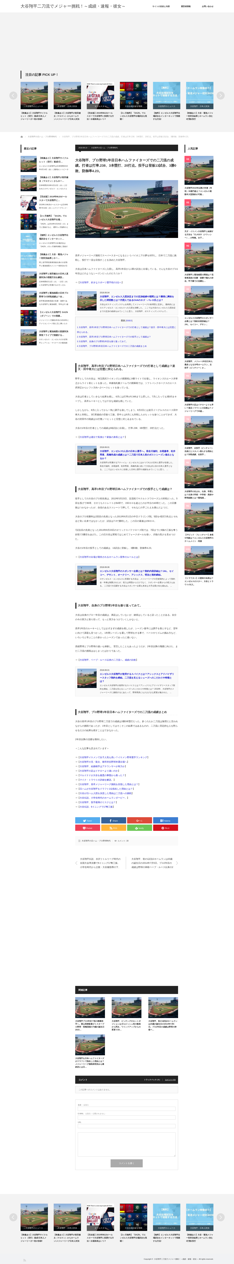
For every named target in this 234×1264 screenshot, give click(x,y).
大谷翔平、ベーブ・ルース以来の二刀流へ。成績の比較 (108, 660)
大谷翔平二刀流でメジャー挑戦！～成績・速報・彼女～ (73, 6)
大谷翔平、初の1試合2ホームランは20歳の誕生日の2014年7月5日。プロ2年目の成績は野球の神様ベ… (162, 1025)
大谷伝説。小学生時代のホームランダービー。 (103, 797)
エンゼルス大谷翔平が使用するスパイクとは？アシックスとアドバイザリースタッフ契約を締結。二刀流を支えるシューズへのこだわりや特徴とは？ (137, 677)
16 (127, 841)
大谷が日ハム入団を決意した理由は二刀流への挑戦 (105, 793)
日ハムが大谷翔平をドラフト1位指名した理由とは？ (106, 788)
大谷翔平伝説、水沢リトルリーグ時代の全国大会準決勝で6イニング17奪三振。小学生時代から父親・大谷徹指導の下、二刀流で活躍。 (100, 863)
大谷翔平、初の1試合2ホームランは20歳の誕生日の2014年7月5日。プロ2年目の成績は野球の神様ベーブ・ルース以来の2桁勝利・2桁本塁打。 (152, 863)
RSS (24, 1260)
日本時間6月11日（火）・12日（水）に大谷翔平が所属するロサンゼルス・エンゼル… (54, 285)
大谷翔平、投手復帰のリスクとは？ (98, 802)
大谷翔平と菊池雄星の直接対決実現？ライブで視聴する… (53, 333)
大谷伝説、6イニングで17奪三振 (96, 806)
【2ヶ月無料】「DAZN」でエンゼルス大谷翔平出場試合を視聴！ (133, 116)
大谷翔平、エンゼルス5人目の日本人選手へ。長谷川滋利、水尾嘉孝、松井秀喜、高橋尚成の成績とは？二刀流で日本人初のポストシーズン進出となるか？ (137, 455)
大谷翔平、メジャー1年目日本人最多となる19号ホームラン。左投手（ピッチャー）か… (198, 364)
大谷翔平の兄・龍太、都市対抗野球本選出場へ (103, 762)
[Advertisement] (117, 46)
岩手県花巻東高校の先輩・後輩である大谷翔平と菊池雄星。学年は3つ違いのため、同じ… (53, 304)
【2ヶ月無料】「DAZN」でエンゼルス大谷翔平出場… (53, 218)
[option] (37, 101)
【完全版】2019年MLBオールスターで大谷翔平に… (53, 198)
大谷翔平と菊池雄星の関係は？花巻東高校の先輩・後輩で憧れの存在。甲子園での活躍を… (198, 278)
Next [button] (221, 96)
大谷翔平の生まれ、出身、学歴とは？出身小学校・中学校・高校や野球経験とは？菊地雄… (198, 494)
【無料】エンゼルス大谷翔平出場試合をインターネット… (53, 237)
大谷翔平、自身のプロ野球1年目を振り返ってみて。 (103, 341)
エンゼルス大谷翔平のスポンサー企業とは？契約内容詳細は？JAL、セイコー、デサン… (198, 321)
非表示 (129, 320)
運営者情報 (186, 6)
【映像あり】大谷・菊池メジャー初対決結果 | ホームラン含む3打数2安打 (199, 116)
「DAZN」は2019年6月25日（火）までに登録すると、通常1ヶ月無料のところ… (53, 227)
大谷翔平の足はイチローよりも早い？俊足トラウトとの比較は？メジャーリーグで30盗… (198, 408)
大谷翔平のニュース (34, 106)
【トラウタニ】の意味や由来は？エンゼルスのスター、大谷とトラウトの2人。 (198, 581)
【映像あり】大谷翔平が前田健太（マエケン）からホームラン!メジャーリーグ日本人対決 (67, 116)
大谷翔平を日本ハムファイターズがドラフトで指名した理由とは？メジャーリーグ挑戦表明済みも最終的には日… (89, 1062)
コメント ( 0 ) (170, 1080)
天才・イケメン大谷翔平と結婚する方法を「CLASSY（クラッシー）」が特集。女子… (198, 234)
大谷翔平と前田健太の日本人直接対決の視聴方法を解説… (53, 275)
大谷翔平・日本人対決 (67, 106)
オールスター (100, 106)
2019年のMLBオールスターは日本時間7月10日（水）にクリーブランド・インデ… (53, 208)
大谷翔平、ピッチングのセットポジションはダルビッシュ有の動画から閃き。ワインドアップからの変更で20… (126, 1025)
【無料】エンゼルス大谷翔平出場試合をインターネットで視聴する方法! (166, 116)
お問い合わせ (207, 6)
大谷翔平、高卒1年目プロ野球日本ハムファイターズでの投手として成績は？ (115, 337)
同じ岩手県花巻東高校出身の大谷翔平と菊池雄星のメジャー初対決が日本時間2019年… (53, 265)
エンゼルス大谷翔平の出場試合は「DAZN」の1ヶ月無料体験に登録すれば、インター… (53, 246)
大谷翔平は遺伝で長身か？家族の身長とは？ (102, 437)
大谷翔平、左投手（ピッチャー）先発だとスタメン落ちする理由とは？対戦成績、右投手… (198, 451)
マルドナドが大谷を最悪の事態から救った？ (102, 775)
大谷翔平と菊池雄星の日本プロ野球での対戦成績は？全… (53, 295)
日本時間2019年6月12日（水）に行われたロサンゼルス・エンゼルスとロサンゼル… (53, 188)
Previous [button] (13, 96)
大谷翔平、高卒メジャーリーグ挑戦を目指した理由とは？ (109, 784)
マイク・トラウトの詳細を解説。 (96, 780)
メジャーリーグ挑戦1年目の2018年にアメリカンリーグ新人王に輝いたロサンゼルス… (54, 323)
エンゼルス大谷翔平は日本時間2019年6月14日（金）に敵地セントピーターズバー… (53, 169)
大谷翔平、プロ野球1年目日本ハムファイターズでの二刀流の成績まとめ (113, 346)
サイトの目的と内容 (161, 6)
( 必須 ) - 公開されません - (92, 1114)
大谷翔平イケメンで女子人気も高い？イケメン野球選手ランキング (113, 757)
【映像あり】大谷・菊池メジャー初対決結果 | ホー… (53, 256)
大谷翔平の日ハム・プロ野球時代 (104, 148)
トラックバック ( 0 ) (152, 1080)
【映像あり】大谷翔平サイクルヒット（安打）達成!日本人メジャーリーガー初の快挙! (34, 116)
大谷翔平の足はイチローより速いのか (99, 771)
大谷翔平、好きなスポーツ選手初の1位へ (101, 282)
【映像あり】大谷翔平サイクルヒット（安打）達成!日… (53, 160)
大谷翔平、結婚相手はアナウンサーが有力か (102, 766)
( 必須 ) (83, 1105)
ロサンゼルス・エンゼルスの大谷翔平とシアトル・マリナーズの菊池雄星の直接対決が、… (53, 342)
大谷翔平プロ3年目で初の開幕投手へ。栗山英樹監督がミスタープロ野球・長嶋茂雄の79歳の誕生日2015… (89, 1025)
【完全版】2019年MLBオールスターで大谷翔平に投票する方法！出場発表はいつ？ (100, 116)
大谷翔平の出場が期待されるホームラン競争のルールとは (109, 557)
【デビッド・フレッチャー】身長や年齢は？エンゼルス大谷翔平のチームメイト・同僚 (198, 538)
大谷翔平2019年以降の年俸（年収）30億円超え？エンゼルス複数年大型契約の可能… (198, 191)
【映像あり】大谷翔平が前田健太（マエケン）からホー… (53, 179)
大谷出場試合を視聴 (133, 106)
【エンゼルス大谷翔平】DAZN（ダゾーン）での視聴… (53, 314)
